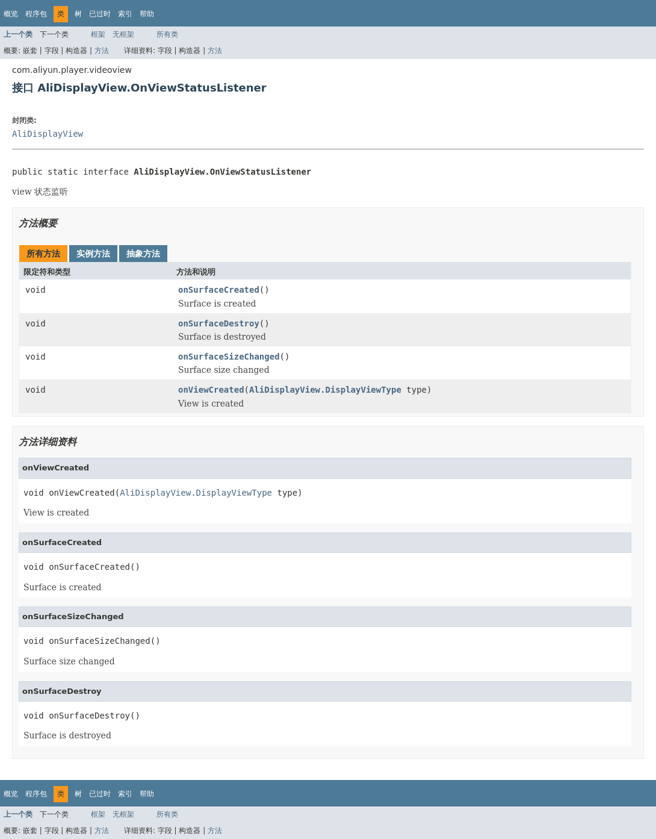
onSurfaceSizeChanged (229, 356)
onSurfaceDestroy (218, 323)
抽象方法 (143, 253)
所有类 (167, 34)
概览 (11, 14)
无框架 (123, 34)
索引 (125, 14)
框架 (98, 34)
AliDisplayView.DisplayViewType (325, 390)
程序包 (36, 14)
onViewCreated (211, 390)
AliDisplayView (47, 134)
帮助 (147, 14)
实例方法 (93, 253)
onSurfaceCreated (218, 290)
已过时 (100, 14)
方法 (101, 50)
